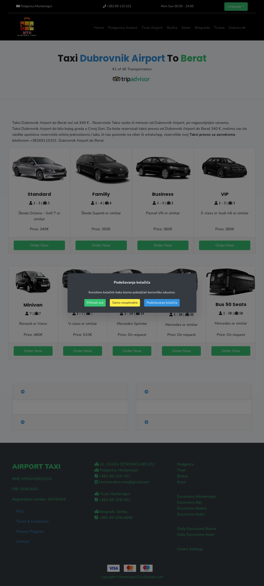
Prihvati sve (95, 302)
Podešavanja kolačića (161, 302)
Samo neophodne (125, 302)
